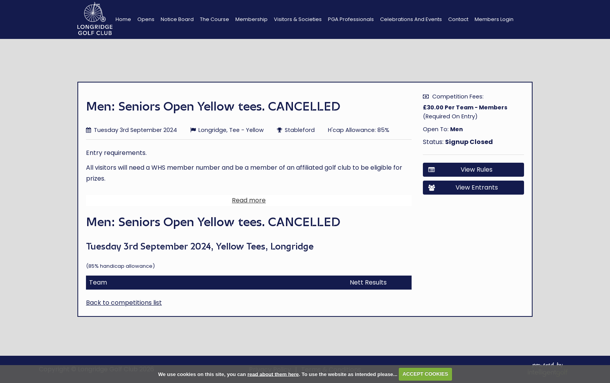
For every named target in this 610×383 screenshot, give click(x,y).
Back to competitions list (124, 306)
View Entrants (463, 187)
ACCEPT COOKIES (425, 374)
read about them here (273, 374)
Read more (249, 204)
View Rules (460, 169)
